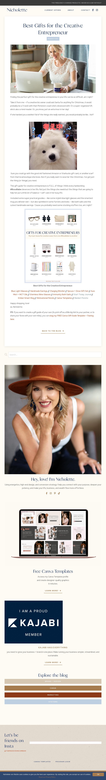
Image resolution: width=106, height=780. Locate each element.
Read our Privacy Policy (47, 777)
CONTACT (85, 10)
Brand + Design (53, 681)
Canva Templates (42, 762)
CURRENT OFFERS (53, 10)
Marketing (53, 695)
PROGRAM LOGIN (63, 762)
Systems (53, 702)
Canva (53, 688)
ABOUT (71, 10)
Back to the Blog (52, 331)
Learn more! (52, 591)
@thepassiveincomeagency (18, 751)
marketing (53, 39)
